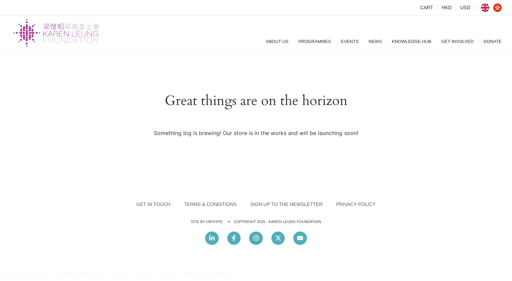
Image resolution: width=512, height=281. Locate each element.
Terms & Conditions (210, 204)
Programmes (314, 41)
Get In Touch (153, 204)
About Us (277, 41)
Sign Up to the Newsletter (286, 204)
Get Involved (457, 41)
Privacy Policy (356, 204)
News (375, 41)
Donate (493, 41)
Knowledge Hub (411, 41)
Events (350, 41)
